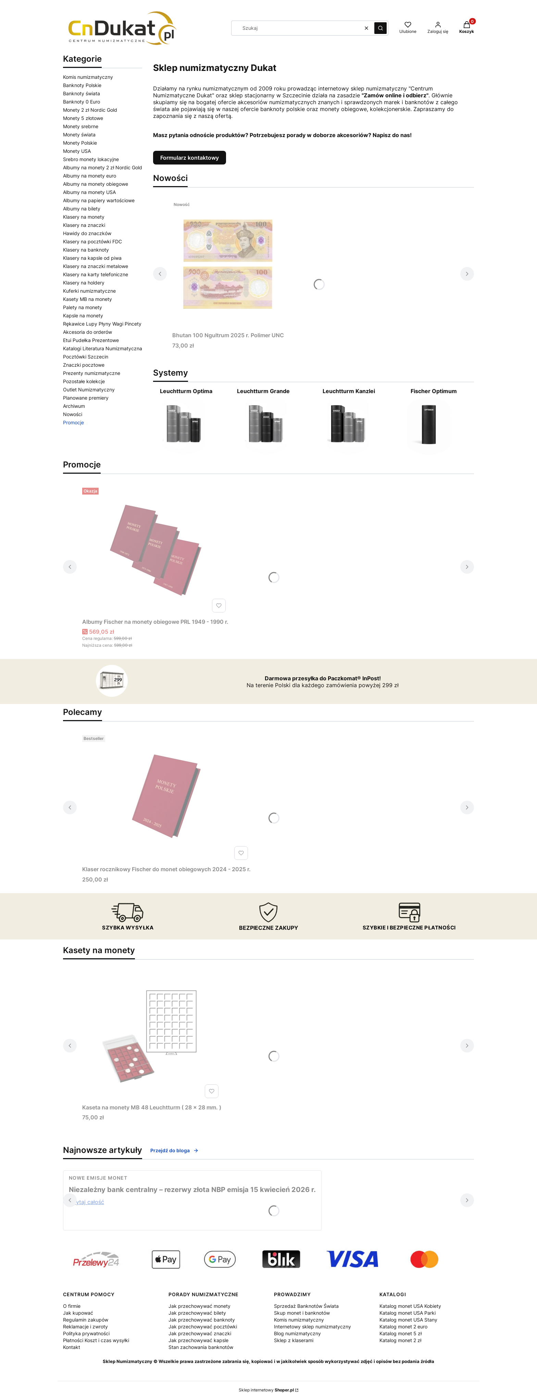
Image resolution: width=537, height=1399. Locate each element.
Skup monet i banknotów (302, 1313)
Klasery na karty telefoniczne (95, 274)
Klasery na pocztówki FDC (92, 241)
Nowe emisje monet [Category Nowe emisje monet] (98, 1178)
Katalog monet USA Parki (407, 1313)
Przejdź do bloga (174, 1150)
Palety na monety (82, 307)
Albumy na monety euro (89, 176)
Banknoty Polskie (82, 85)
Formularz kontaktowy (189, 157)
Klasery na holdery (83, 282)
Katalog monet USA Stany (408, 1320)
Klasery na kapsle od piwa (92, 258)
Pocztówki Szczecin (85, 357)
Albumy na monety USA (89, 192)
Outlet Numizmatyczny (89, 389)
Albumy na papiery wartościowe (99, 200)
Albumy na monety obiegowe (95, 184)
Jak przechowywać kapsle (198, 1340)
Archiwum (74, 406)
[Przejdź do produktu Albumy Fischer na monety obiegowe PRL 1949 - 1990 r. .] (155, 550)
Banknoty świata (81, 93)
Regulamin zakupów (85, 1320)
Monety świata (79, 134)
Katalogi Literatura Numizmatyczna (102, 348)
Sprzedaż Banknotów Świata (306, 1306)
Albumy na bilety (81, 208)
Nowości (72, 414)
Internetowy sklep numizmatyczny (312, 1326)
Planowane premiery (86, 398)
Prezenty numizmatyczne (91, 373)
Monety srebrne (80, 126)
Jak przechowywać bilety (197, 1313)
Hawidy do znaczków (87, 233)
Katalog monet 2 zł (400, 1340)
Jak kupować (78, 1313)
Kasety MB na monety (87, 299)
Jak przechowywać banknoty (201, 1320)
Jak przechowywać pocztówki (202, 1326)
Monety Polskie (80, 143)
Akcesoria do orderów (87, 332)
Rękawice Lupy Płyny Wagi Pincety (102, 324)
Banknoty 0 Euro (81, 102)
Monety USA (77, 151)
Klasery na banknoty (86, 250)
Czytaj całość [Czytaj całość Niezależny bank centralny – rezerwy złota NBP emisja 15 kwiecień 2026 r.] (86, 1202)
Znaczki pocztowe (83, 365)
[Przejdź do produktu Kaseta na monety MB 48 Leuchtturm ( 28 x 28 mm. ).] (151, 1036)
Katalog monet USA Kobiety (410, 1306)
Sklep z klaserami (293, 1340)
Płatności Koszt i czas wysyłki (96, 1340)
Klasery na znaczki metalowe (95, 266)
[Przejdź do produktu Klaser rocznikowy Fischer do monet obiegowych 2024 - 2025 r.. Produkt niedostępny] (166, 797)
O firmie (71, 1306)
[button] (380, 28)
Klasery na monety (83, 217)
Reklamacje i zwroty (85, 1326)
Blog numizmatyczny (297, 1333)
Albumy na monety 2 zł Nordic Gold (102, 167)
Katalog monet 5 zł (400, 1333)
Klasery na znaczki (84, 225)
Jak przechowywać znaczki (199, 1333)
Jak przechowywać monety (199, 1306)
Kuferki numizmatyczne (89, 291)
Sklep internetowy (266, 1389)
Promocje (73, 422)
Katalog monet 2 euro (403, 1326)
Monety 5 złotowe (83, 118)
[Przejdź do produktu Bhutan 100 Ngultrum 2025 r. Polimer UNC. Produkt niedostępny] (228, 263)
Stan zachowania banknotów (200, 1347)
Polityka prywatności (86, 1333)
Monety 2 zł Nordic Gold (90, 110)
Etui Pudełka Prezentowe (91, 340)
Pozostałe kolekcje (84, 381)
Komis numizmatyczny (88, 77)
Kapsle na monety (83, 315)
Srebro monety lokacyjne (91, 159)
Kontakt (71, 1347)
